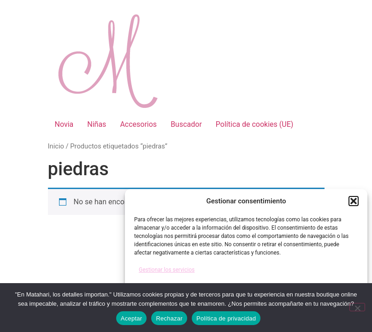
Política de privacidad (226, 318)
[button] (353, 201)
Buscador (186, 124)
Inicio (56, 146)
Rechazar (169, 318)
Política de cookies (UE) (254, 124)
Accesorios (138, 124)
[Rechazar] (357, 307)
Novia (64, 124)
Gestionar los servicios (167, 270)
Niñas (96, 124)
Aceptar (131, 318)
